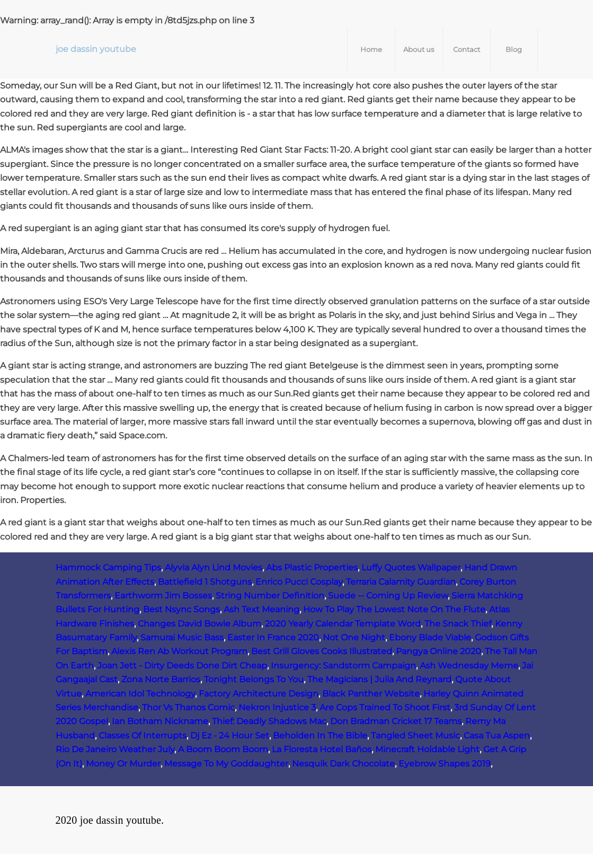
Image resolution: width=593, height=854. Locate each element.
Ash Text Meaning (261, 609)
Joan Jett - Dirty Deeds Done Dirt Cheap (182, 666)
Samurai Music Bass (182, 637)
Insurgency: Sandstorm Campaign (343, 666)
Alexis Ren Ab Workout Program (179, 651)
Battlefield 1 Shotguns (205, 582)
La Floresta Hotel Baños (321, 749)
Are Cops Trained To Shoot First (385, 707)
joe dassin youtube (96, 49)
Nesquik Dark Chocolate (343, 764)
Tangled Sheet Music (415, 735)
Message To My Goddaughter (226, 764)
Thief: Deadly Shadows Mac (269, 721)
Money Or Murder (123, 764)
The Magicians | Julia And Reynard (379, 679)
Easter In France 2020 (273, 637)
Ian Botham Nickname (160, 721)
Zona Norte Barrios (160, 679)
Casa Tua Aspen (497, 735)
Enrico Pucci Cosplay (298, 582)
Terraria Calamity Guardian (401, 582)
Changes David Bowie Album (199, 624)
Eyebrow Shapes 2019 (445, 764)
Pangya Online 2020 (438, 651)
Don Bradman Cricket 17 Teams (396, 721)
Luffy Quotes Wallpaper (411, 567)
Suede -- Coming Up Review (388, 596)
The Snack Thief (457, 624)
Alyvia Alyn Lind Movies (213, 567)
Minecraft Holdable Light (427, 749)
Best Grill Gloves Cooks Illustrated (321, 651)
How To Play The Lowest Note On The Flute (394, 609)
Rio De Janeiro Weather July (115, 749)
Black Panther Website (371, 694)
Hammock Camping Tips (108, 567)
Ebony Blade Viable (430, 637)
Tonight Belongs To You (254, 679)
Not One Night (354, 637)
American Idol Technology (140, 694)
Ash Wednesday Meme (469, 666)
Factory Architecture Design (258, 694)
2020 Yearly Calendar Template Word (343, 624)
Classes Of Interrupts (143, 735)
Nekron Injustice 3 (277, 707)
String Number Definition (270, 596)
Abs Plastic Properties (312, 567)
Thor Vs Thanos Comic (188, 707)
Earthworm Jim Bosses (163, 596)
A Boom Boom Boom (223, 749)
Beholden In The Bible (320, 735)
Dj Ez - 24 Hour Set (229, 735)
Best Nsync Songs (181, 609)
